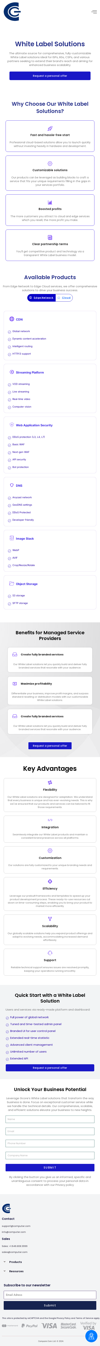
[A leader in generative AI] (26, 12)
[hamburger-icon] (94, 11)
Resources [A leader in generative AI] (16, 1271)
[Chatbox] (91, 1336)
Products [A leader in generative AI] (15, 1262)
